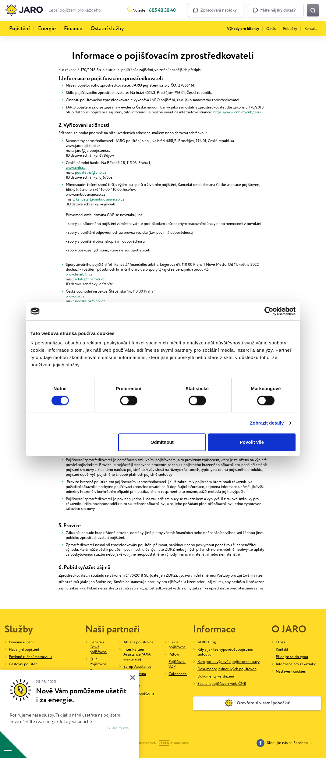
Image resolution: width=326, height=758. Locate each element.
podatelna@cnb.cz (90, 173)
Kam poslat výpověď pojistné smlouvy (228, 662)
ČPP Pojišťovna (98, 662)
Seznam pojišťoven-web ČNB (221, 684)
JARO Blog (206, 642)
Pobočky (290, 29)
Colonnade (177, 674)
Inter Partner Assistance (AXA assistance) (137, 654)
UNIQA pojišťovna (138, 693)
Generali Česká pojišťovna (98, 647)
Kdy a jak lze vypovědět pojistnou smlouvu (225, 652)
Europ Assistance (137, 667)
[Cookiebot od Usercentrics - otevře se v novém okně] (269, 311)
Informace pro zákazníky (296, 664)
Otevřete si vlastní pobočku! (257, 703)
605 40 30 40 (162, 10)
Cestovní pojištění (23, 664)
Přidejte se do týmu (292, 657)
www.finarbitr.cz (79, 274)
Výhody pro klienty (243, 29)
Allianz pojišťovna (138, 642)
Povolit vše (252, 442)
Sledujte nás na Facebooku (284, 743)
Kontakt (310, 29)
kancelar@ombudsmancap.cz (100, 199)
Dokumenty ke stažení (215, 676)
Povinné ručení (21, 642)
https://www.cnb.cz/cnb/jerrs (237, 112)
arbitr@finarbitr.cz (90, 279)
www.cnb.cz (76, 168)
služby (107, 29)
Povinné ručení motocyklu (30, 657)
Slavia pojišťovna (177, 644)
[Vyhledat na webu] (313, 10)
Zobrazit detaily (267, 422)
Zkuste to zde (117, 728)
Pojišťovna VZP (177, 664)
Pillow (173, 654)
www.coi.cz (75, 296)
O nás (271, 29)
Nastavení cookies (291, 671)
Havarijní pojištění (24, 650)
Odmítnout (162, 442)
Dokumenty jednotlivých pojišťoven (227, 669)
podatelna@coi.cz (90, 301)
